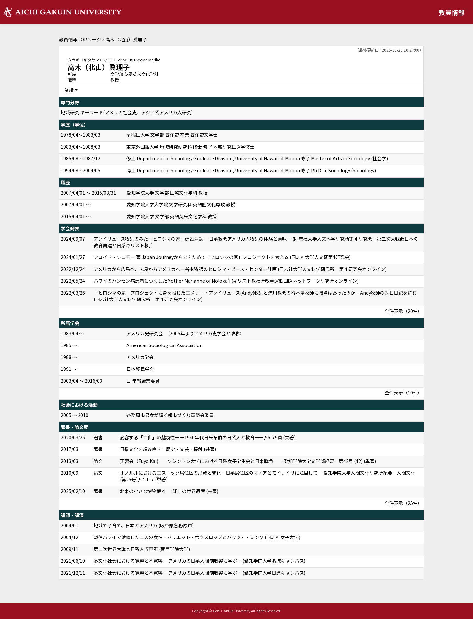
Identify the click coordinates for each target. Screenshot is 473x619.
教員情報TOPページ (80, 39)
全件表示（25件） (403, 503)
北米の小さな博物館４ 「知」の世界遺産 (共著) (169, 491)
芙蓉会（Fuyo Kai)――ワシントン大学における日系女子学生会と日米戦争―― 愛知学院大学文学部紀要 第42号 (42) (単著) (248, 461)
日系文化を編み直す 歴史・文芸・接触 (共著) (168, 449)
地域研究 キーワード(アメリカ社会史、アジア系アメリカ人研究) (127, 112)
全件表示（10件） (403, 392)
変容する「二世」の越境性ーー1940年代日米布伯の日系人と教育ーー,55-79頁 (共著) (208, 437)
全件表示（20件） (403, 311)
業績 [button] (69, 90)
